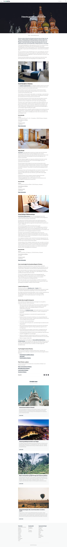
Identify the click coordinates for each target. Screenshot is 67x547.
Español (19, 529)
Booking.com (31, 288)
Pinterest (30, 531)
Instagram (30, 527)
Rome (40, 532)
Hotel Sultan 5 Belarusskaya (24, 216)
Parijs (40, 531)
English (19, 528)
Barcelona (41, 527)
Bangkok (40, 535)
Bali (39, 533)
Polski (19, 533)
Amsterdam (41, 530)
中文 (19, 540)
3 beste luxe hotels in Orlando (26, 407)
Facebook (30, 528)
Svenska (19, 536)
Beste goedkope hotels (35, 35)
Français (19, 531)
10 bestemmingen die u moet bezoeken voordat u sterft (32, 510)
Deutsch (19, 530)
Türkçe (19, 535)
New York (40, 529)
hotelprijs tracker (29, 310)
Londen (40, 528)
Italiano (19, 532)
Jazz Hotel (20, 152)
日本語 (19, 539)
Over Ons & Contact (22, 527)
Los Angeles (41, 536)
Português (20, 538)
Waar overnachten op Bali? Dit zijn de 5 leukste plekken (33, 475)
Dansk (19, 537)
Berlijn (40, 537)
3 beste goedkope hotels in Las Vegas (29, 441)
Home (29, 35)
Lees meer (21, 415)
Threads (30, 530)
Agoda (36, 288)
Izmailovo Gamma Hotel (25, 85)
